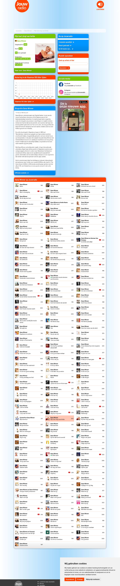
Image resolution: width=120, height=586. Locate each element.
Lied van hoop (54, 406)
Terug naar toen (24, 460)
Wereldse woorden (86, 508)
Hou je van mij (54, 333)
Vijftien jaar (85, 466)
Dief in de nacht (85, 258)
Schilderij (54, 442)
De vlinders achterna (87, 252)
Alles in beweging (25, 191)
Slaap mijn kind (85, 442)
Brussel (85, 227)
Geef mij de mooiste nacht (27, 308)
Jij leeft (23, 388)
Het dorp (54, 314)
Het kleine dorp (54, 320)
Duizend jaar (54, 270)
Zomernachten (54, 532)
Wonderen (54, 520)
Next (117, 11)
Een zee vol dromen (87, 290)
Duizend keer (85, 270)
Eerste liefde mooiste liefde (28, 296)
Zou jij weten (85, 538)
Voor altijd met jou (86, 478)
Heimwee (85, 308)
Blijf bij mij (54, 221)
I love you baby (54, 339)
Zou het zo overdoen (56, 538)
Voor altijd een (54, 478)
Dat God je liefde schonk (57, 240)
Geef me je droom (86, 302)
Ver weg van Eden (55, 466)
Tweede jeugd (85, 460)
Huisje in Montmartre (26, 339)
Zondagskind (85, 532)
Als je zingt (23, 209)
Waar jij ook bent (86, 496)
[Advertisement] (98, 62)
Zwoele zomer (24, 544)
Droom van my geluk (26, 270)
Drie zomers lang (86, 264)
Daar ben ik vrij (24, 233)
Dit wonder (54, 264)
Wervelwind (23, 514)
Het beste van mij (25, 314)
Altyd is (23, 215)
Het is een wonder (86, 314)
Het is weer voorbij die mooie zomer (28, 320)
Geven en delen (55, 308)
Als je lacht (85, 203)
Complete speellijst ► (67, 42)
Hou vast (85, 333)
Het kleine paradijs (86, 320)
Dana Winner (28, 31)
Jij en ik (85, 382)
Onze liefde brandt (86, 430)
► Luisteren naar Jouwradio (46, 582)
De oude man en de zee (26, 252)
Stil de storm (23, 454)
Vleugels (23, 472)
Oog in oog (23, 436)
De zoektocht (23, 258)
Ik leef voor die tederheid (27, 364)
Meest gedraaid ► (65, 45)
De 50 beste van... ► (66, 49)
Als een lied (85, 197)
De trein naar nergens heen (58, 252)
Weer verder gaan (25, 508)
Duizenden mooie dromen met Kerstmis (58, 277)
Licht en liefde (24, 406)
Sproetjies (54, 448)
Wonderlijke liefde (86, 520)
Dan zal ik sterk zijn (55, 233)
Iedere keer (85, 339)
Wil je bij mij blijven (25, 520)
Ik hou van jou (54, 358)
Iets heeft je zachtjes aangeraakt (56, 345)
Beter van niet (24, 221)
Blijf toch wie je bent (26, 227)
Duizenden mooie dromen (27, 277)
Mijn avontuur (27, 418)
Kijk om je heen (85, 388)
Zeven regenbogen (56, 526)
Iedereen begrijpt (25, 346)
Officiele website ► (22, 173)
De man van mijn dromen (27, 246)
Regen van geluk (86, 436)
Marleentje (85, 412)
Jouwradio (19, 31)
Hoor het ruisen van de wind (89, 327)
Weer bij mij (85, 502)
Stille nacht (54, 454)
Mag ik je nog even (55, 412)
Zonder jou (23, 538)
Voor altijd (23, 478)
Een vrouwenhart (55, 290)
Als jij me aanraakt (55, 209)
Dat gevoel (23, 240)
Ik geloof (23, 358)
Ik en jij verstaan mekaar (57, 352)
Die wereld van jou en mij (57, 258)
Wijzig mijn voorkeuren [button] (93, 579)
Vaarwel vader (24, 466)
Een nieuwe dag (85, 284)
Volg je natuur (85, 472)
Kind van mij (54, 394)
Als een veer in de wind (26, 203)
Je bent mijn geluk (25, 382)
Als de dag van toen (25, 197)
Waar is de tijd (24, 496)
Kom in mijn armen (86, 394)
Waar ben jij (54, 490)
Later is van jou (85, 400)
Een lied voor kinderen (26, 284)
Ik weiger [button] (80, 579)
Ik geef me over (85, 352)
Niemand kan (54, 424)
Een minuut (54, 284)
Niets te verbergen (25, 430)
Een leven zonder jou (87, 277)
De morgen (85, 246)
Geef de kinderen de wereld (58, 302)
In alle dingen (85, 376)
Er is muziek (85, 296)
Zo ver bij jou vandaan (87, 526)
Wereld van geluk (55, 508)
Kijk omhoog (23, 394)
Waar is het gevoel (55, 496)
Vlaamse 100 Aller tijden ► (24, 101)
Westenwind (54, 514)
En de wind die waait (56, 296)
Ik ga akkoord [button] (70, 579)
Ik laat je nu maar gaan (87, 358)
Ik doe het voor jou (25, 352)
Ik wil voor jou (85, 370)
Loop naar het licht (25, 412)
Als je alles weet (59, 203)
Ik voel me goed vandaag (27, 370)
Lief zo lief (85, 406)
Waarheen (23, 502)
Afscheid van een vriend (88, 185)
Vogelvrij (54, 472)
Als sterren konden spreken (89, 209)
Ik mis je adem (54, 364)
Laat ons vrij (54, 400)
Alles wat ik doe (54, 191)
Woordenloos (23, 526)
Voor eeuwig (23, 484)
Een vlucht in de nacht (26, 290)
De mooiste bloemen (56, 246)
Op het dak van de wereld (57, 436)
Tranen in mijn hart (55, 460)
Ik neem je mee (85, 364)
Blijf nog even (85, 221)
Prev (2, 11)
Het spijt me (23, 327)
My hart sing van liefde (87, 418)
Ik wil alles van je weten (57, 370)
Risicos (23, 442)
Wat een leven (54, 502)
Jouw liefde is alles (56, 388)
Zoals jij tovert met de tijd (27, 532)
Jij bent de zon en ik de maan (58, 382)
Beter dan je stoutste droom (89, 215)
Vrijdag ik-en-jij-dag (87, 484)
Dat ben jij (85, 233)
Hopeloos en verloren (26, 333)
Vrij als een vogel (55, 484)
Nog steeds (54, 430)
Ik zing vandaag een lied (27, 376)
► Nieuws (41, 583)
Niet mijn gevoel (86, 424)
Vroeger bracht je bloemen (29, 490)
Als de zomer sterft (55, 197)
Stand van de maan (86, 448)
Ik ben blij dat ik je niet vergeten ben (90, 345)
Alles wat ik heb (85, 191)
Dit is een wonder (25, 264)
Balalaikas (54, 215)
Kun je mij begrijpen (25, 400)
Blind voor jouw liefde (56, 227)
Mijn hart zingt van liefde (57, 418)
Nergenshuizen (24, 424)
